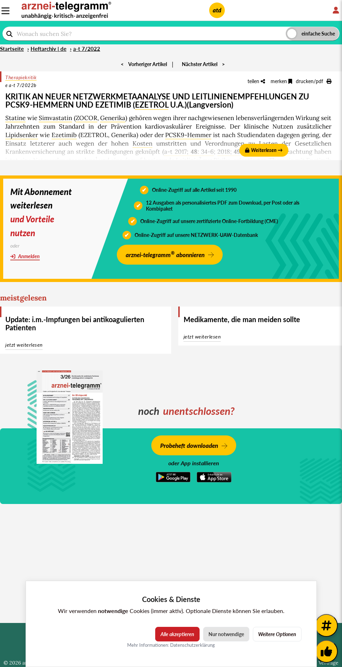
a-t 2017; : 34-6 (189, 152)
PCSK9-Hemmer (188, 135)
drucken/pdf (313, 81)
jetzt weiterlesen (24, 345)
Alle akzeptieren (177, 634)
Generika (112, 118)
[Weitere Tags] (326, 625)
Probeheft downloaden (189, 445)
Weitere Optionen (277, 634)
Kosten (142, 143)
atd (217, 10)
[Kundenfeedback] (326, 651)
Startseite (12, 48)
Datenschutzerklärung (192, 645)
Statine (15, 118)
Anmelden (25, 256)
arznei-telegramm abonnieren (165, 254)
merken (281, 81)
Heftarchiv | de (48, 48)
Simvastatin (55, 118)
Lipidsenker (21, 135)
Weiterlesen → (264, 150)
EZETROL (151, 104)
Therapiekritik (21, 77)
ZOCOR (86, 118)
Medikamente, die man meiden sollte (241, 319)
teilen (256, 81)
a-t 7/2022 (86, 48)
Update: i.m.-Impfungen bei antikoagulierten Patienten (74, 323)
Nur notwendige (226, 634)
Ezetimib (64, 135)
